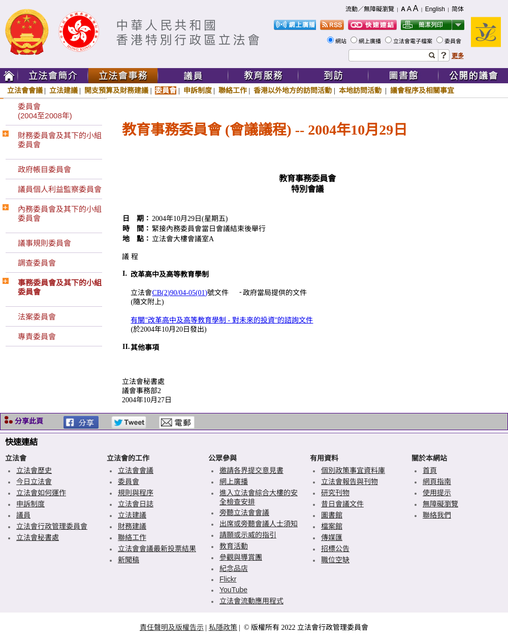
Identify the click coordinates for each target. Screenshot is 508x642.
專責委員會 (37, 336)
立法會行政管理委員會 (51, 526)
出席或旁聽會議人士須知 (258, 524)
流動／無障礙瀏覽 (369, 9)
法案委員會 (37, 316)
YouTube (233, 590)
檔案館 (331, 526)
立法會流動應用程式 (251, 601)
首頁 (430, 470)
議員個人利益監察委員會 (60, 189)
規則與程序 (135, 493)
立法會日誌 (135, 504)
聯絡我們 (437, 515)
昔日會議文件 (342, 504)
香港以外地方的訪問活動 (292, 90)
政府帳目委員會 (44, 169)
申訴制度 (197, 90)
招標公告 (335, 548)
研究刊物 (335, 493)
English (435, 9)
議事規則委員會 (44, 243)
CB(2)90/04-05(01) (179, 293)
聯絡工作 (232, 90)
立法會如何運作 (41, 493)
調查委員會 (37, 263)
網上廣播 (371, 41)
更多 (458, 55)
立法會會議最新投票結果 (157, 548)
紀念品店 (233, 568)
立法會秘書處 (37, 537)
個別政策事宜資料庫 (353, 470)
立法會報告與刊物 (349, 481)
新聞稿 (128, 560)
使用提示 (437, 493)
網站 (341, 41)
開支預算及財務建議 (116, 90)
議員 (23, 515)
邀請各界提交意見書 (251, 470)
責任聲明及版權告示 (172, 627)
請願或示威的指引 (247, 535)
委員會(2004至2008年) (45, 111)
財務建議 (132, 526)
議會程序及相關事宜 (422, 90)
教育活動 (233, 546)
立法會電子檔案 (413, 41)
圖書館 (331, 515)
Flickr (227, 579)
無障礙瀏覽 (440, 504)
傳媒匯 (331, 537)
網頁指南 (437, 481)
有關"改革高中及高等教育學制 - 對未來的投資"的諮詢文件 (222, 320)
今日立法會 (34, 481)
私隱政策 (223, 627)
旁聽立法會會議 (244, 512)
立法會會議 (25, 90)
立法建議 (63, 90)
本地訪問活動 (361, 90)
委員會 (453, 41)
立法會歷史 (34, 470)
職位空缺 (335, 560)
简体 (458, 9)
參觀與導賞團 (240, 557)
